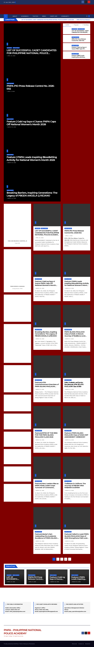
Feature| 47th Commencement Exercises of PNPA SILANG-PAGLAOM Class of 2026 (47, 385)
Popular (76, 25)
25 (66, 559)
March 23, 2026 (40, 490)
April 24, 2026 (11, 55)
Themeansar (32, 643)
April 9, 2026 (11, 91)
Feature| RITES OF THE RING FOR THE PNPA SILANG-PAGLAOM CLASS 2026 (46, 435)
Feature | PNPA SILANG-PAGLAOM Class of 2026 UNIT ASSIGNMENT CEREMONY (76, 435)
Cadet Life (53, 16)
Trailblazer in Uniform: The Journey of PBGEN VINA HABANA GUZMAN (75, 486)
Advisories (9, 47)
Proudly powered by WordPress (11, 643)
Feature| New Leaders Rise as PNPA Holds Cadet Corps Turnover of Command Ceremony (46, 486)
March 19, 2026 (69, 541)
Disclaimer (87, 643)
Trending (85, 25)
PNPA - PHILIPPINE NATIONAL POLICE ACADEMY (46, 8)
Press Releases (10, 83)
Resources (74, 643)
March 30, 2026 (12, 127)
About (15, 16)
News (44, 16)
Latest (67, 24)
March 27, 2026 (69, 338)
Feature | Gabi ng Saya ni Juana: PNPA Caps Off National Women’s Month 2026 (31, 123)
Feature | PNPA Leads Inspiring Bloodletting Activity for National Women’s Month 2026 (32, 158)
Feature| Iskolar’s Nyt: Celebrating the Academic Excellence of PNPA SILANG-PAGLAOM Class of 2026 (46, 537)
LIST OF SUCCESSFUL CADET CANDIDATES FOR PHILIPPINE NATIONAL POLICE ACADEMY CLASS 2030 (31, 53)
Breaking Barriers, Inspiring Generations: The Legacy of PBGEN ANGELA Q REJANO (32, 194)
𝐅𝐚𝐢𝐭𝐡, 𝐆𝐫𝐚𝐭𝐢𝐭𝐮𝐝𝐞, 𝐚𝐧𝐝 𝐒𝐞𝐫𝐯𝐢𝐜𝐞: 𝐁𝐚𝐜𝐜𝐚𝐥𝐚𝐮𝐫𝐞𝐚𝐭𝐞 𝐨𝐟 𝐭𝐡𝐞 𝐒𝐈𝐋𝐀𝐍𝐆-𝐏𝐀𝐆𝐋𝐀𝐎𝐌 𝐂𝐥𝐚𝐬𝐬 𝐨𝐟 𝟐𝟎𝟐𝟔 (74, 384)
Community (65, 16)
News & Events (16, 47)
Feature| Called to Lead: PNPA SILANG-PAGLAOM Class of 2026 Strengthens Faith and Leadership (76, 537)
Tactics (35, 16)
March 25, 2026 (69, 389)
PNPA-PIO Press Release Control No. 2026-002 (31, 87)
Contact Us (81, 643)
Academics (25, 16)
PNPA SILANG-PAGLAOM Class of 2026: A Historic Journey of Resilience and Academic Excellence (74, 335)
